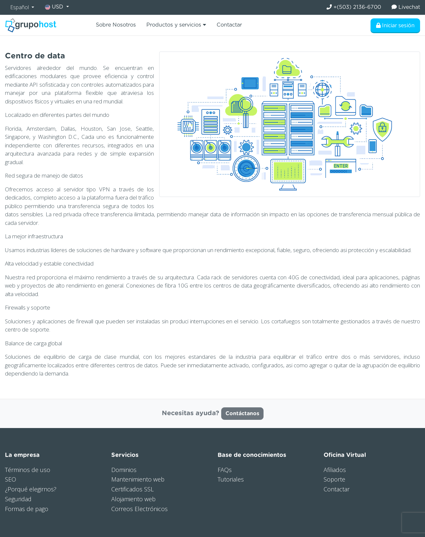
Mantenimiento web (137, 479)
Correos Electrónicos (139, 509)
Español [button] (20, 7)
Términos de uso (27, 470)
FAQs (225, 470)
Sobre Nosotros (116, 25)
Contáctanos (242, 413)
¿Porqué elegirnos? (30, 489)
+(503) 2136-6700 (354, 7)
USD (55, 7)
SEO (10, 479)
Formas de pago (26, 509)
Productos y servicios (176, 25)
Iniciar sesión (395, 25)
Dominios (124, 470)
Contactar (229, 25)
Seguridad (18, 499)
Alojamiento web (133, 499)
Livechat (406, 7)
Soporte (334, 479)
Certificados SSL (132, 489)
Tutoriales (231, 479)
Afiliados (335, 470)
